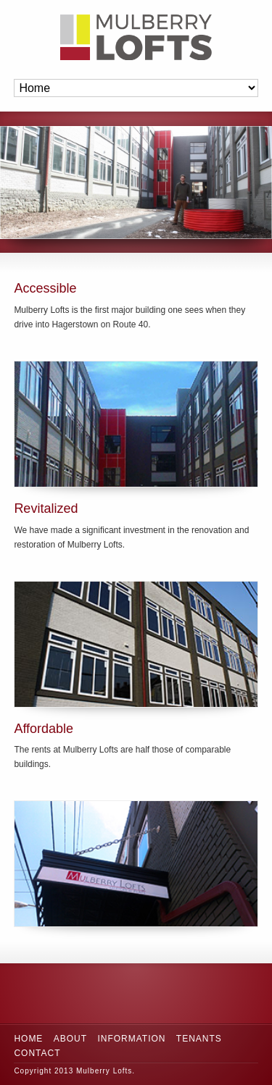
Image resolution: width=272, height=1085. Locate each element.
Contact (37, 1053)
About (70, 1039)
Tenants (199, 1039)
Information (131, 1039)
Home (28, 1039)
